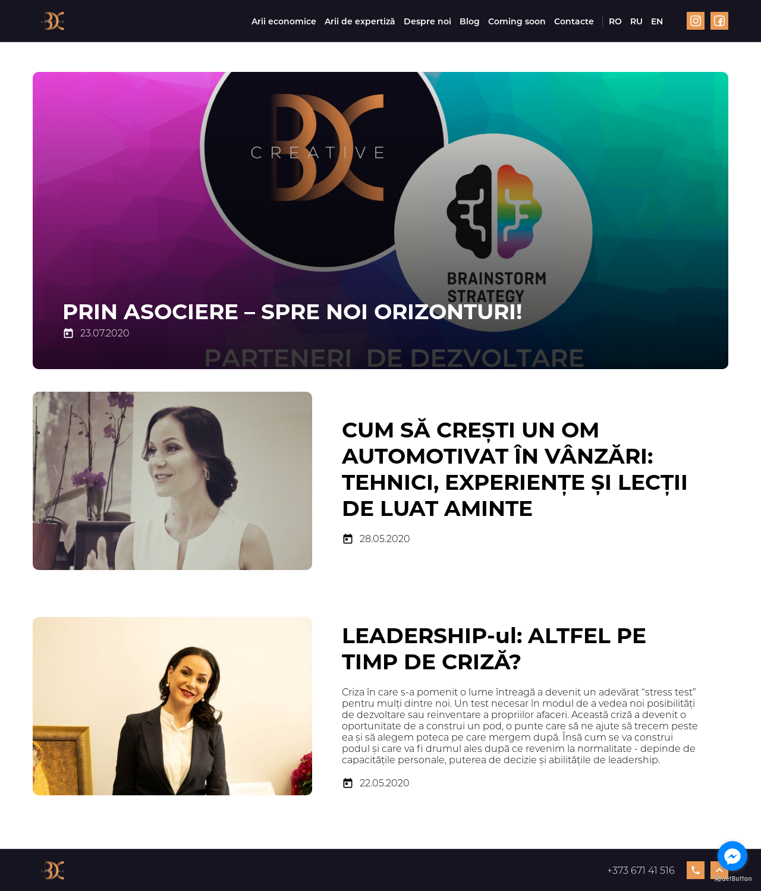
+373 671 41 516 (656, 870)
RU (636, 21)
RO (615, 21)
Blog (470, 21)
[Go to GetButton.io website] (732, 879)
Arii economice (283, 21)
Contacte (574, 21)
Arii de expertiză (360, 21)
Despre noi (427, 21)
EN (657, 21)
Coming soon (517, 21)
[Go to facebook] (732, 856)
